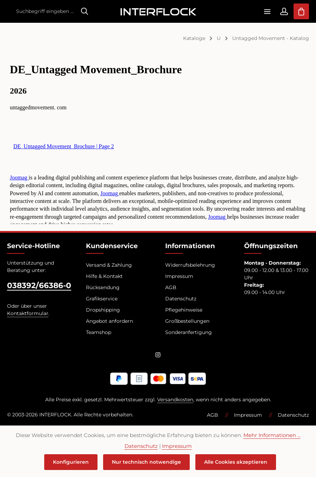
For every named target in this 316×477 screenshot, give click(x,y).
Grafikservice (101, 298)
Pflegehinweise (183, 310)
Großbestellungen (187, 321)
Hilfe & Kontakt (104, 276)
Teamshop (98, 332)
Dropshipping (103, 310)
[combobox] (45, 11)
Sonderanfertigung (188, 332)
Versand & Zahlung (109, 265)
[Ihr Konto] (284, 11)
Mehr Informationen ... (272, 435)
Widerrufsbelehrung (190, 265)
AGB (170, 287)
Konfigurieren (71, 462)
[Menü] (267, 11)
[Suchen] (84, 11)
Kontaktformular (27, 313)
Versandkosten (175, 399)
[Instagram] (158, 356)
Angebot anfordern (109, 321)
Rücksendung (103, 287)
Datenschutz (180, 298)
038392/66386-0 (39, 285)
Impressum (179, 276)
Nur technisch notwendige (146, 462)
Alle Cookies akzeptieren (235, 462)
